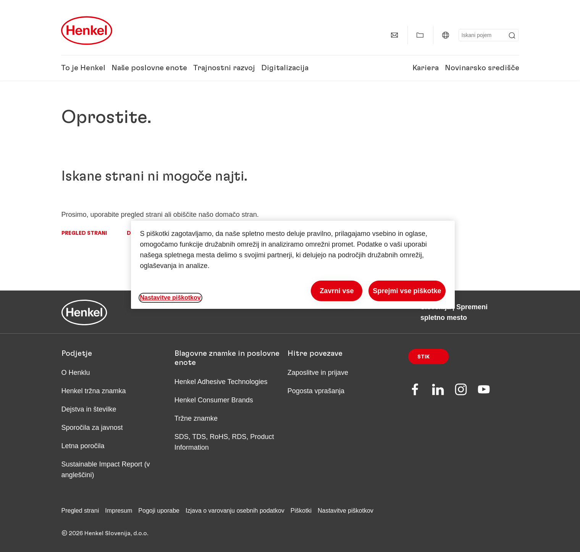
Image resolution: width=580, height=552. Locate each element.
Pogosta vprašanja (316, 391)
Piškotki (301, 510)
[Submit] (512, 35)
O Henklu (75, 372)
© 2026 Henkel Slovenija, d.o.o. (104, 533)
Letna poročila (83, 446)
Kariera (425, 68)
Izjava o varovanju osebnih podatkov (235, 510)
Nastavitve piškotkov (345, 510)
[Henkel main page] (86, 30)
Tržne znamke (196, 418)
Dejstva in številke (88, 409)
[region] (293, 265)
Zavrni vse (337, 291)
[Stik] (394, 35)
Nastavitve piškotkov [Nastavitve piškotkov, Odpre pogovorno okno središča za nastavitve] (170, 297)
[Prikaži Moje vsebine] (420, 35)
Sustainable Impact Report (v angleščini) (105, 469)
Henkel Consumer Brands (213, 400)
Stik (423, 357)
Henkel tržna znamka (93, 391)
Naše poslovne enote (149, 68)
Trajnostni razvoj (224, 68)
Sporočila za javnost (92, 427)
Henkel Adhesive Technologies (221, 382)
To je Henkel (83, 68)
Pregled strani (84, 233)
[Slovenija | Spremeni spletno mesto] (445, 35)
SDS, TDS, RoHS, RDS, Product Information (224, 442)
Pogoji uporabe (158, 510)
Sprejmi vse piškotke (407, 291)
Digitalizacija (285, 68)
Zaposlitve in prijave (318, 372)
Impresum (118, 510)
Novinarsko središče (482, 68)
